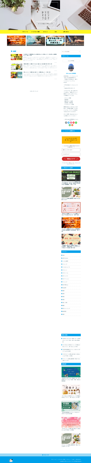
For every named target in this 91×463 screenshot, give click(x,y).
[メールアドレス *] (71, 154)
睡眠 (63, 305)
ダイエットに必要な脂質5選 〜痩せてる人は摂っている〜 (71, 359)
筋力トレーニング (66, 308)
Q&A (63, 255)
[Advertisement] (34, 84)
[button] (79, 51)
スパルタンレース (66, 267)
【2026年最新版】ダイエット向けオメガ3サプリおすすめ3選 (71, 350)
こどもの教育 (65, 261)
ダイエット (65, 270)
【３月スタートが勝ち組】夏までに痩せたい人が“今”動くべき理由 (71, 355)
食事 (63, 314)
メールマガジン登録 (61, 459)
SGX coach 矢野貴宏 (71, 73)
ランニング (65, 281)
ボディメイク (65, 275)
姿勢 (63, 293)
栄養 (63, 299)
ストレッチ (65, 264)
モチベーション (66, 278)
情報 (63, 296)
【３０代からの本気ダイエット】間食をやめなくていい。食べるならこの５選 (71, 345)
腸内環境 (64, 311)
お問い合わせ (65, 258)
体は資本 (64, 287)
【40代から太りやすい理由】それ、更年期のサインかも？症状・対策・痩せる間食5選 (71, 340)
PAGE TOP (45, 455)
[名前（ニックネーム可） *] (71, 149)
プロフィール (65, 272)
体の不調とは (65, 284)
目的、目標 (65, 302)
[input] (71, 51)
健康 (63, 290)
